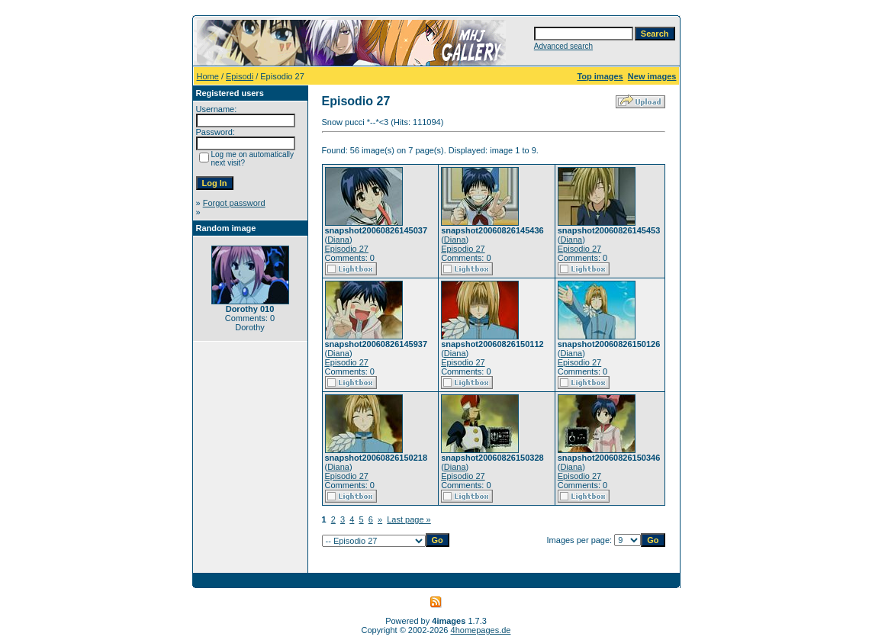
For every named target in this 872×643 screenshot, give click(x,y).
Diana (338, 239)
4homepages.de (481, 630)
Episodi (239, 76)
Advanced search (563, 46)
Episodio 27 (347, 248)
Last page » (409, 519)
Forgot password (234, 202)
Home (208, 76)
